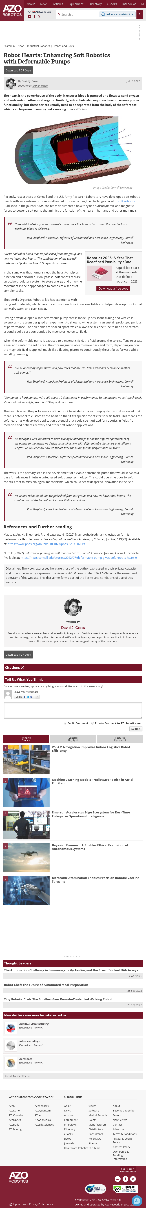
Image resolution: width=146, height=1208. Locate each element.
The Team (94, 1148)
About (67, 1106)
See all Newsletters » (17, 1076)
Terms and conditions (100, 578)
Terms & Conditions (125, 1134)
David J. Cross (73, 627)
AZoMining (15, 1129)
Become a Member (124, 1110)
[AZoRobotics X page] (39, 17)
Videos (92, 1106)
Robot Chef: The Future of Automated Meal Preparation (46, 985)
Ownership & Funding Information (121, 1155)
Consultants (96, 1134)
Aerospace (25, 1059)
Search (117, 1115)
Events (92, 1120)
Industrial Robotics (38, 46)
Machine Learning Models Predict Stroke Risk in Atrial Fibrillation (92, 781)
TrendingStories (26, 739)
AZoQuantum (43, 1110)
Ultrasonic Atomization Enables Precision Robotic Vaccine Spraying (95, 879)
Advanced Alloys (29, 1041)
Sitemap (93, 1143)
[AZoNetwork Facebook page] (34, 17)
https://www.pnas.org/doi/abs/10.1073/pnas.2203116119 (46, 544)
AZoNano (14, 1110)
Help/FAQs (95, 1138)
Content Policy (121, 1147)
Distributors (96, 1129)
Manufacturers (98, 1124)
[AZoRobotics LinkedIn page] (29, 17)
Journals (69, 1143)
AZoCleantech (17, 1115)
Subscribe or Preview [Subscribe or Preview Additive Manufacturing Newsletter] (31, 1027)
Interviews (70, 1124)
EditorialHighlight (73, 739)
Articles (68, 1115)
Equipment (71, 1120)
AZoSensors (42, 1106)
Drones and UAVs (63, 46)
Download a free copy (113, 288)
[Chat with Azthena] (137, 1200)
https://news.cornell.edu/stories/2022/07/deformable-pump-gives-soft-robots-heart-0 (79, 558)
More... (139, 4)
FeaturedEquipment (120, 739)
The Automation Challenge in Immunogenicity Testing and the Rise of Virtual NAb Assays (71, 970)
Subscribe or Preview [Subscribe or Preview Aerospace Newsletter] (31, 1062)
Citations (14, 667)
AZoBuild (14, 1124)
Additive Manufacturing (34, 1024)
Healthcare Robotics (76, 1148)
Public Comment (77, 723)
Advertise (118, 1129)
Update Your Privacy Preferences (31, 1203)
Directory (69, 1129)
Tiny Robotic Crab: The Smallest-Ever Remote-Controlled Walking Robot (58, 999)
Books (67, 1138)
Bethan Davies (40, 85)
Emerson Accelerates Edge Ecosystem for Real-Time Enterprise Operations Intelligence (91, 814)
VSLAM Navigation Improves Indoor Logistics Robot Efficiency (91, 749)
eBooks (68, 1134)
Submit (135, 728)
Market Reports (98, 1115)
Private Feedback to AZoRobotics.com (118, 723)
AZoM (12, 1106)
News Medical (43, 1120)
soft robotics (126, 201)
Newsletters (120, 1120)
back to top (128, 1168)
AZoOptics (15, 1120)
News (21, 46)
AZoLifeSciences (44, 1124)
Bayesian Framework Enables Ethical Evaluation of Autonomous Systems (90, 847)
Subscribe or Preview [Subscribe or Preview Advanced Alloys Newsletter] (31, 1045)
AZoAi (38, 1115)
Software (94, 1110)
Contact (117, 1124)
